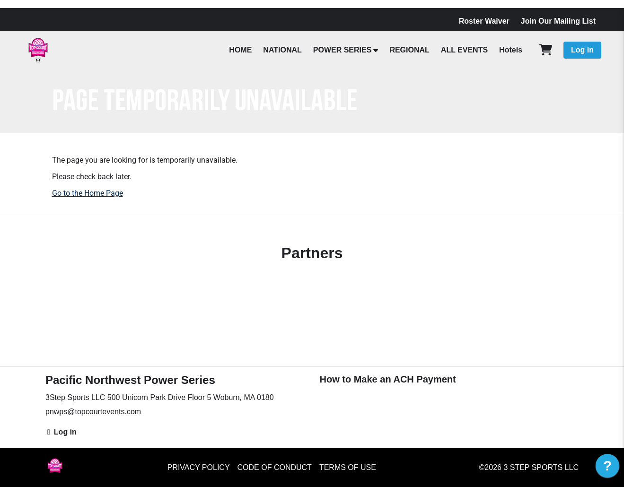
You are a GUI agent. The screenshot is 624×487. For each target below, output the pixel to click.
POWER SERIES (342, 50)
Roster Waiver (484, 21)
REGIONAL (409, 50)
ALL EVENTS (464, 50)
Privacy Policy (198, 467)
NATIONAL (282, 50)
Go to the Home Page (87, 193)
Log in (582, 50)
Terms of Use (347, 467)
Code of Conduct (274, 467)
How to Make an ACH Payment (388, 379)
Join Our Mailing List (558, 21)
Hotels (510, 50)
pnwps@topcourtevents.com (93, 412)
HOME (240, 50)
